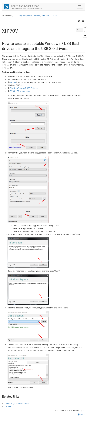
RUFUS (13, 82)
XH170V (54, 16)
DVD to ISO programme (20, 91)
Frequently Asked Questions (29, 16)
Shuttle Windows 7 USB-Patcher (24, 88)
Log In (81, 414)
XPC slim (45, 16)
